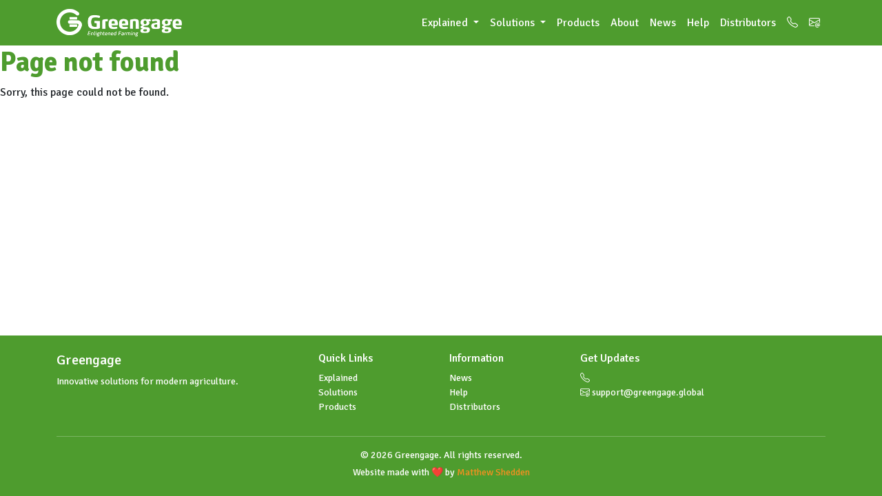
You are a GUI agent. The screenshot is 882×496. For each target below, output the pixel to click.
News (663, 23)
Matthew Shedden (493, 472)
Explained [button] (446, 23)
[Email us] (814, 23)
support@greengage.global (642, 392)
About (625, 23)
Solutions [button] (513, 23)
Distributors (748, 23)
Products (578, 23)
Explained (338, 378)
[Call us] (792, 23)
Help (698, 23)
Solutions (338, 392)
